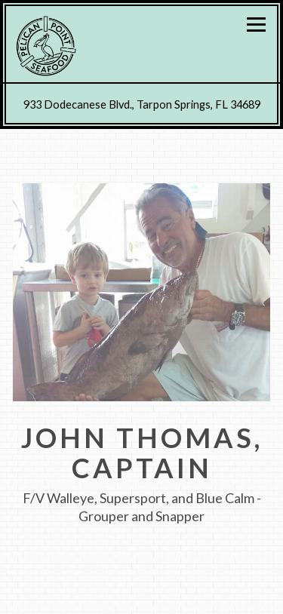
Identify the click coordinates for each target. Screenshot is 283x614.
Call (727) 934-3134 (142, 595)
